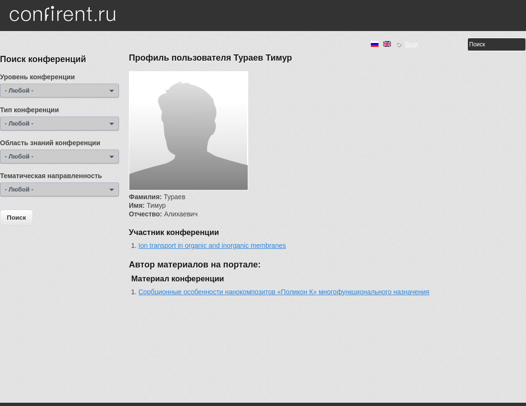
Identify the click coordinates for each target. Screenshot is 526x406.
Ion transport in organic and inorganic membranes (212, 245)
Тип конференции (29, 110)
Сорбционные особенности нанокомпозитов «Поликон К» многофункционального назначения (283, 292)
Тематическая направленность (51, 176)
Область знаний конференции (50, 143)
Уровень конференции (37, 77)
